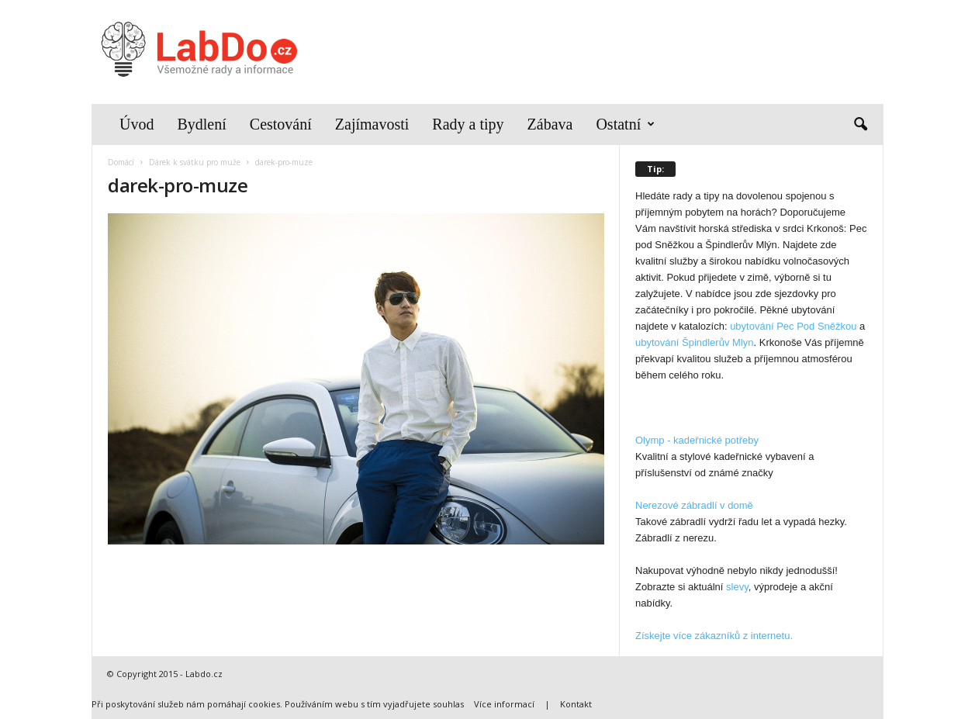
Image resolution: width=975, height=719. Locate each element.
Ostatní (625, 124)
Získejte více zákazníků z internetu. (714, 635)
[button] (860, 125)
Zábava (550, 124)
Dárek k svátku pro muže (194, 162)
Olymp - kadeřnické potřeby (697, 440)
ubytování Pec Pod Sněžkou (793, 326)
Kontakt (576, 704)
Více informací (504, 704)
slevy (737, 587)
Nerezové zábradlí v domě (694, 505)
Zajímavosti (372, 124)
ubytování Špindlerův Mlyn (694, 342)
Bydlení (201, 124)
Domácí (121, 162)
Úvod (136, 124)
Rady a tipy (467, 124)
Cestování (281, 124)
